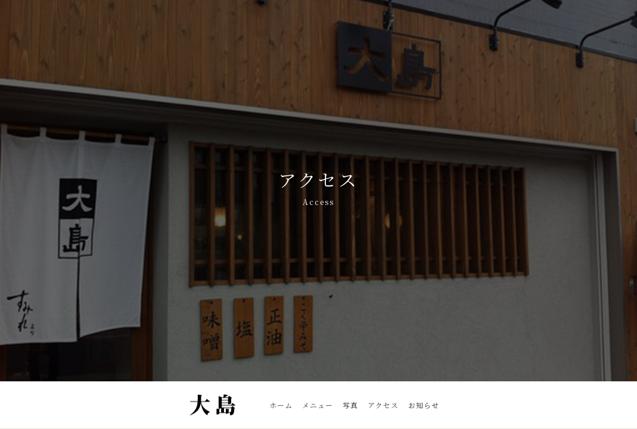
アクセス (383, 405)
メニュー (317, 405)
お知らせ (423, 405)
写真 (350, 405)
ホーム (281, 405)
